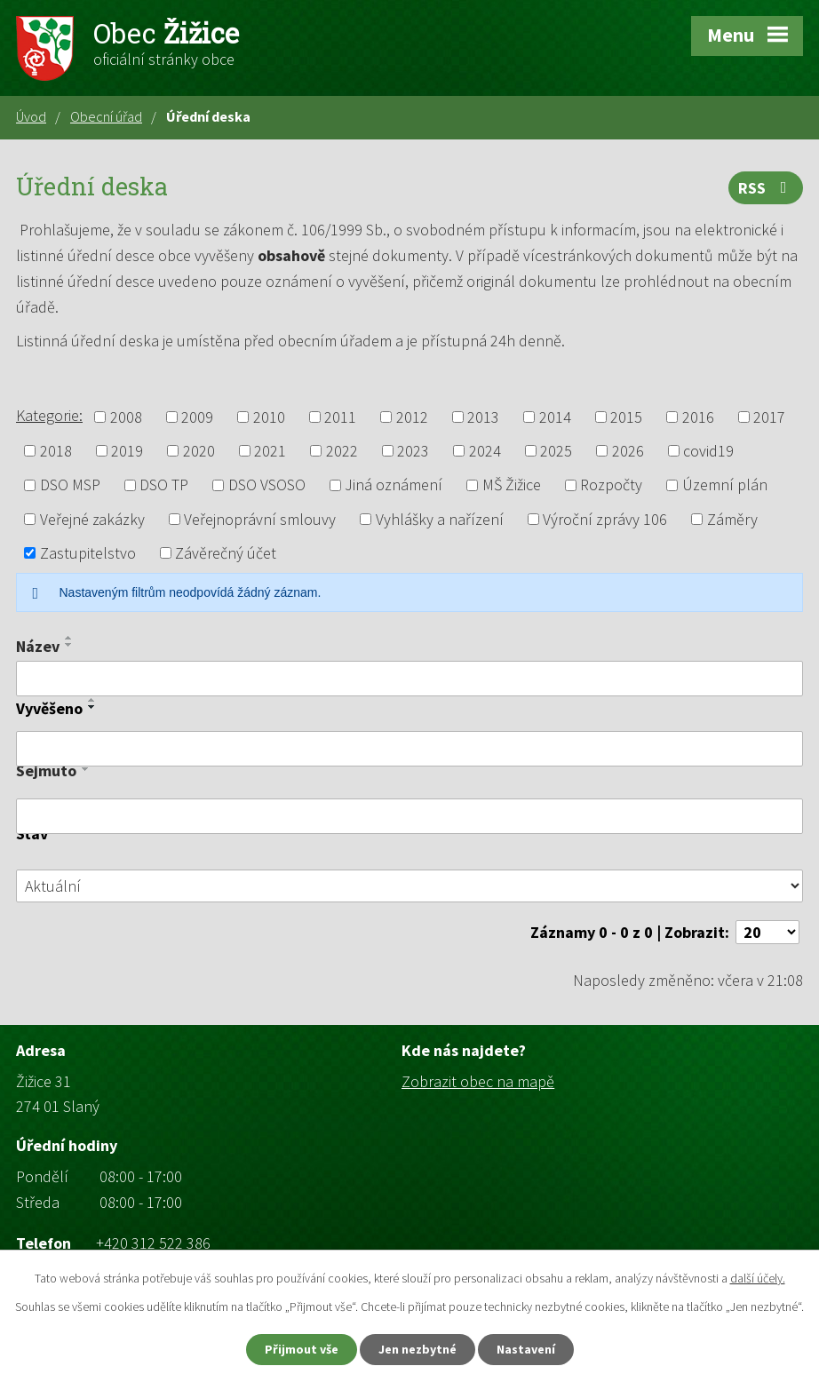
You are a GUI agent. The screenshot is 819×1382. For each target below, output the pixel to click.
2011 (340, 417)
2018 (56, 451)
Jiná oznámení (393, 485)
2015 (626, 417)
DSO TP (163, 485)
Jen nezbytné (417, 1349)
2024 (485, 451)
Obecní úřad (106, 116)
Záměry (732, 519)
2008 (126, 417)
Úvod (31, 116)
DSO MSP (70, 485)
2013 (483, 417)
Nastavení (526, 1349)
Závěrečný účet (225, 553)
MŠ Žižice (511, 485)
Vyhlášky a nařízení (440, 519)
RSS (766, 188)
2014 (555, 417)
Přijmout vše (301, 1349)
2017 (769, 417)
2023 (413, 451)
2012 (412, 417)
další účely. (757, 1278)
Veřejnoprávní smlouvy (260, 519)
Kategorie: (49, 415)
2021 (270, 451)
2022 (342, 451)
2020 (199, 451)
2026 (628, 451)
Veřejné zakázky (92, 519)
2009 (197, 417)
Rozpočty (611, 485)
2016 (698, 417)
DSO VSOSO (267, 485)
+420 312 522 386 (153, 1243)
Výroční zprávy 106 (605, 519)
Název (38, 646)
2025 (556, 451)
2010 (269, 417)
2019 (127, 451)
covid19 (708, 451)
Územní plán (724, 485)
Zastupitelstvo (88, 553)
